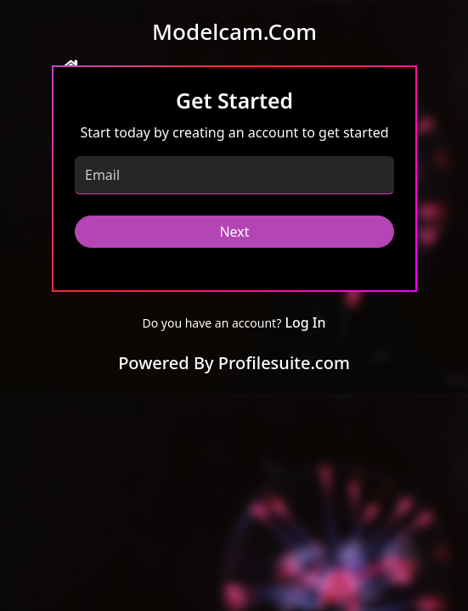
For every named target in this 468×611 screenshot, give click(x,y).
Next (234, 231)
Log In (305, 322)
